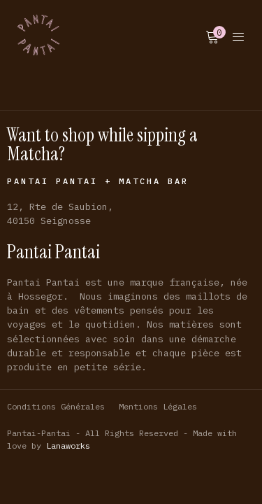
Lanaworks (68, 445)
